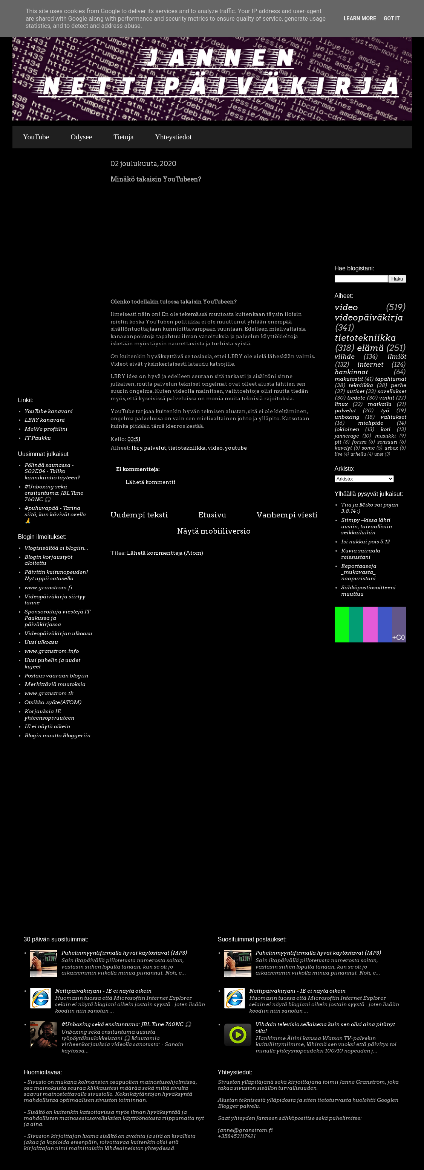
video (215, 448)
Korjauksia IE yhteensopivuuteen (49, 714)
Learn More (360, 18)
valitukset (393, 417)
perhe (398, 385)
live (338, 454)
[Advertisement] (40, 274)
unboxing (347, 417)
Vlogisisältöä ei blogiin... (56, 548)
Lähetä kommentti (151, 482)
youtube (236, 448)
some (368, 448)
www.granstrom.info (51, 651)
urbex (391, 448)
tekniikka (361, 385)
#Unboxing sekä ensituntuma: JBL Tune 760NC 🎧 (53, 493)
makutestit (349, 379)
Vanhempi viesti (287, 514)
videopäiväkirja (369, 317)
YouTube (36, 137)
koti (385, 429)
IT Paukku (37, 438)
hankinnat (351, 372)
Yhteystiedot (173, 137)
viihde (345, 356)
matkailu (380, 404)
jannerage (347, 436)
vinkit (386, 398)
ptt (338, 442)
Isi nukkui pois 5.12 (365, 541)
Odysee (81, 137)
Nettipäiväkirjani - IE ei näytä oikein (103, 991)
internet (370, 364)
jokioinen (347, 429)
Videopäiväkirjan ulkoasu (58, 633)
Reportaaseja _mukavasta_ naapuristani (359, 572)
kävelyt (343, 448)
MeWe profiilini (45, 429)
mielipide (370, 423)
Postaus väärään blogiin (56, 676)
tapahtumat (390, 379)
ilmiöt (396, 356)
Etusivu (212, 514)
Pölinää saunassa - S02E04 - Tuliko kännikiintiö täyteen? (52, 471)
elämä (370, 348)
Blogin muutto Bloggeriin (57, 735)
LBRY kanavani (44, 420)
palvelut (155, 448)
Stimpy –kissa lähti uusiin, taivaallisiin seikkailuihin (366, 526)
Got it (392, 18)
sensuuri (387, 442)
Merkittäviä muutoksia (55, 684)
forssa (359, 442)
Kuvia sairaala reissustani (360, 554)
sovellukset (392, 391)
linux (341, 404)
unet (378, 454)
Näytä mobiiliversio (214, 530)
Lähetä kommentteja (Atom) (165, 553)
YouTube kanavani (48, 411)
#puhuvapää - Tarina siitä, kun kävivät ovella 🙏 (55, 514)
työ (385, 410)
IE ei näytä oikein (47, 726)
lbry (137, 448)
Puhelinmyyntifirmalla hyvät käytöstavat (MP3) (124, 953)
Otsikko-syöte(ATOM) (53, 702)
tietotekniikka (187, 448)
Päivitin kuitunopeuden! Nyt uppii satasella (56, 575)
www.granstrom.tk (48, 693)
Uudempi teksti (139, 514)
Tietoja (123, 137)
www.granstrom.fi (48, 587)
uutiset (355, 391)
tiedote (356, 398)
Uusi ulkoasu (41, 642)
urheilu (358, 454)
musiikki (385, 436)
